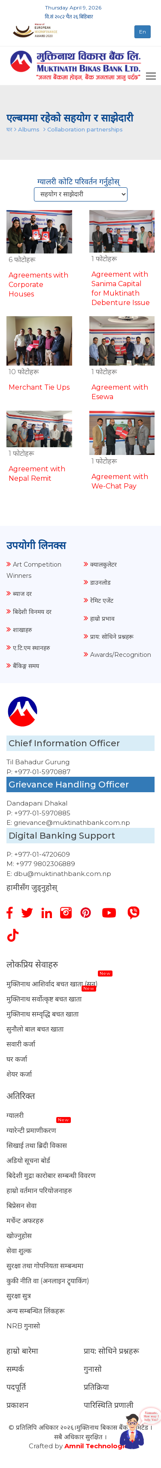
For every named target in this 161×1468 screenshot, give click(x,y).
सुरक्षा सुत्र (18, 1296)
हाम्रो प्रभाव (102, 619)
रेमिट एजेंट (101, 600)
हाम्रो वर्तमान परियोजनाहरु (39, 1191)
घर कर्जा (16, 1059)
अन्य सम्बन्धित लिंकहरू (35, 1311)
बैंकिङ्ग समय (26, 666)
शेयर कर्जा (19, 1074)
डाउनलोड (100, 582)
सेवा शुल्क (18, 1251)
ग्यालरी (15, 1115)
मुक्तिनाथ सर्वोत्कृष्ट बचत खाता (44, 999)
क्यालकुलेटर (103, 564)
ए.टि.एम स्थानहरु (31, 648)
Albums (28, 129)
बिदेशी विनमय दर (32, 612)
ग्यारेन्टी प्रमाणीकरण (31, 1130)
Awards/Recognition (120, 655)
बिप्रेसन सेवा (21, 1206)
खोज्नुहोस (19, 1236)
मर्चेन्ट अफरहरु (25, 1221)
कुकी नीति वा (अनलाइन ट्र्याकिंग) (47, 1281)
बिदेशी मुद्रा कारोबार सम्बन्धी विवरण (51, 1176)
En (142, 31)
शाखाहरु (22, 630)
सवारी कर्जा (20, 1044)
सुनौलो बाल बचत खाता (35, 1029)
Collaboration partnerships (85, 129)
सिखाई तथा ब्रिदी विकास (36, 1145)
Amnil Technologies (98, 1446)
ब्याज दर (22, 594)
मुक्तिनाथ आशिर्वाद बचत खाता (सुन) (52, 984)
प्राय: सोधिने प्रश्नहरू (112, 637)
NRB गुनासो (23, 1326)
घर (9, 129)
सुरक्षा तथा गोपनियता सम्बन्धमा (44, 1266)
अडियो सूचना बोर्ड (28, 1161)
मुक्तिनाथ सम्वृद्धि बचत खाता (42, 1014)
